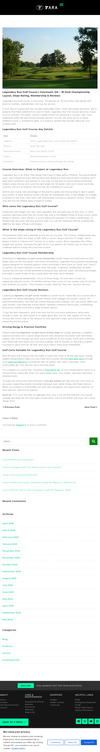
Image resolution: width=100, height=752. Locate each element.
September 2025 (11, 571)
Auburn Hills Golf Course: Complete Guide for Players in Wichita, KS (39, 482)
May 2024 (7, 619)
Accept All (88, 742)
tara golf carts (76, 359)
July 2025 (7, 585)
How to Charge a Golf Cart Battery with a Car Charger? (32, 467)
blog (5, 639)
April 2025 (8, 606)
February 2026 (10, 537)
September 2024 (11, 612)
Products (7, 646)
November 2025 (11, 558)
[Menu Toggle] (62, 4)
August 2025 (9, 578)
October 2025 (9, 564)
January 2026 (9, 544)
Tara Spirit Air (52, 370)
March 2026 (8, 530)
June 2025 (8, 592)
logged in (21, 425)
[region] (50, 740)
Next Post (91, 407)
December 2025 (11, 551)
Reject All (71, 742)
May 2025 (7, 599)
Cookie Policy (18, 748)
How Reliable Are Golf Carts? (18, 459)
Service (6, 653)
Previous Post (11, 407)
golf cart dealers (17, 362)
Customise (54, 742)
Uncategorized (10, 660)
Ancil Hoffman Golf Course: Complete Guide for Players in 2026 (37, 490)
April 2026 (8, 523)
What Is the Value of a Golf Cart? (20, 475)
